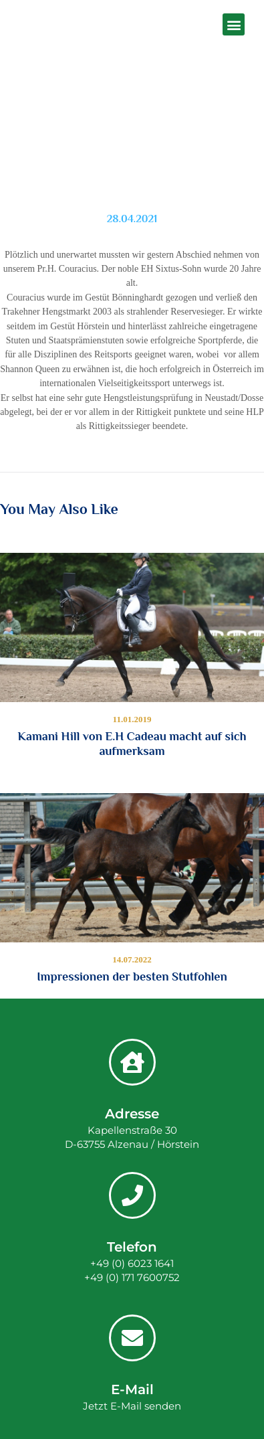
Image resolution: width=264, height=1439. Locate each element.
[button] (234, 24)
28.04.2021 (132, 219)
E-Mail (132, 1389)
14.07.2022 (132, 959)
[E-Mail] (132, 1338)
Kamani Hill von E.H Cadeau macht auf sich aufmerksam (132, 744)
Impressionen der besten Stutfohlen (132, 976)
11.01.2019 (132, 719)
